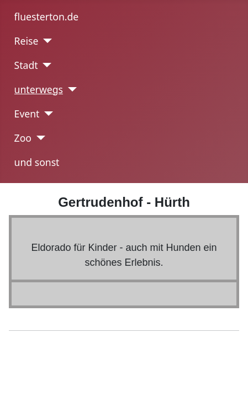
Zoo (22, 137)
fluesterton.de (46, 16)
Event (27, 113)
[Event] (46, 113)
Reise (26, 40)
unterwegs (38, 89)
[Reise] (45, 41)
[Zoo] (38, 138)
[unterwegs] (70, 89)
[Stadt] (45, 65)
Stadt (26, 65)
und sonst (37, 162)
